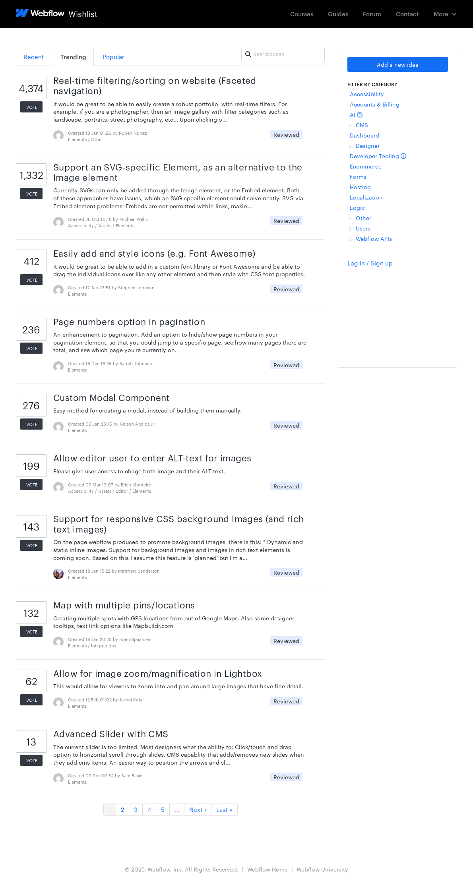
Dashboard (364, 135)
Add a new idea (398, 64)
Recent (33, 56)
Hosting (360, 187)
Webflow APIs (371, 238)
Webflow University (322, 869)
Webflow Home (267, 869)
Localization (366, 197)
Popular (113, 56)
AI (356, 114)
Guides (338, 14)
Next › (197, 809)
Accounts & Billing (374, 104)
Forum (372, 14)
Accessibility (367, 94)
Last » (224, 809)
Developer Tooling (378, 156)
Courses (301, 14)
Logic (357, 207)
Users (360, 228)
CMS (359, 125)
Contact (407, 14)
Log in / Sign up (370, 263)
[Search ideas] (283, 54)
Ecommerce (366, 166)
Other (360, 218)
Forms (358, 176)
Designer (365, 145)
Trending (73, 56)
